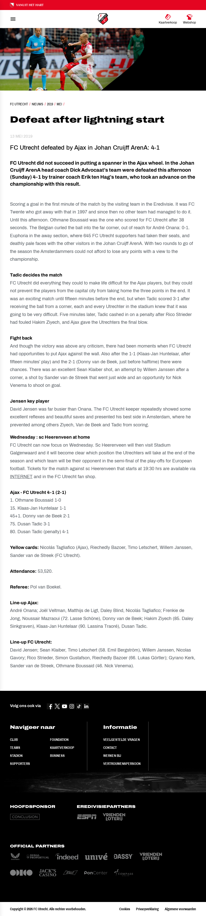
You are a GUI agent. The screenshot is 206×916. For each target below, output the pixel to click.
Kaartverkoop (62, 747)
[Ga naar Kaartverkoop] (168, 19)
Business (57, 755)
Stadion (16, 755)
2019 (50, 104)
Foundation (59, 739)
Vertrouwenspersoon (121, 763)
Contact (110, 747)
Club (14, 739)
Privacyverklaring (147, 909)
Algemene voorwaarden (180, 909)
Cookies (124, 909)
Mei (59, 104)
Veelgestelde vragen (121, 739)
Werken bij (112, 755)
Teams (15, 747)
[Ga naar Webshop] (189, 19)
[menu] (13, 19)
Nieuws (37, 104)
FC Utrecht (19, 104)
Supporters (20, 763)
